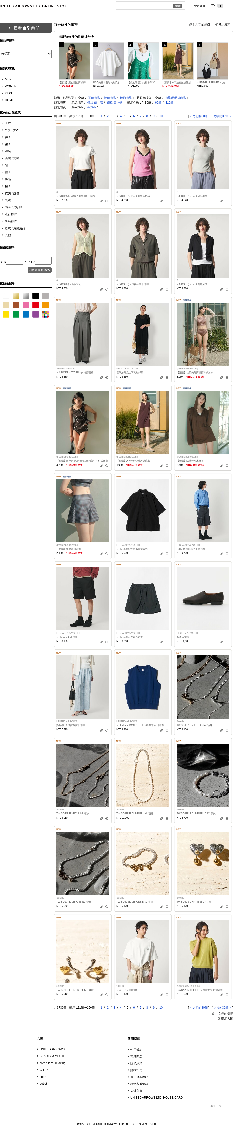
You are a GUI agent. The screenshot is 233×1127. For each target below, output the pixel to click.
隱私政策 (136, 1063)
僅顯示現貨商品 (175, 97)
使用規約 (136, 1049)
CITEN (44, 1070)
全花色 (91, 107)
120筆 (169, 102)
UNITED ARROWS (52, 1049)
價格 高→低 (114, 102)
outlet (43, 1083)
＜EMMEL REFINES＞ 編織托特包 (212, 82)
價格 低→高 (95, 102)
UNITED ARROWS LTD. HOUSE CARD (156, 1097)
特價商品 (110, 97)
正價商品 (94, 97)
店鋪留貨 (136, 1090)
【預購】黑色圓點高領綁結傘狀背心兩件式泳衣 (74, 82)
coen (43, 1076)
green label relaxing (52, 1063)
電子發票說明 (139, 1077)
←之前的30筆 (198, 116)
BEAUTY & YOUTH (52, 1056)
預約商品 (126, 97)
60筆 (158, 102)
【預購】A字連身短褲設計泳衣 (178, 82)
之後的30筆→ (222, 116)
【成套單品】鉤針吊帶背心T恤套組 (143, 82)
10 (161, 116)
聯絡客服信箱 (139, 1084)
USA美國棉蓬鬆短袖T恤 (106, 82)
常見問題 (136, 1056)
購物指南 (136, 1070)
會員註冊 (199, 5)
